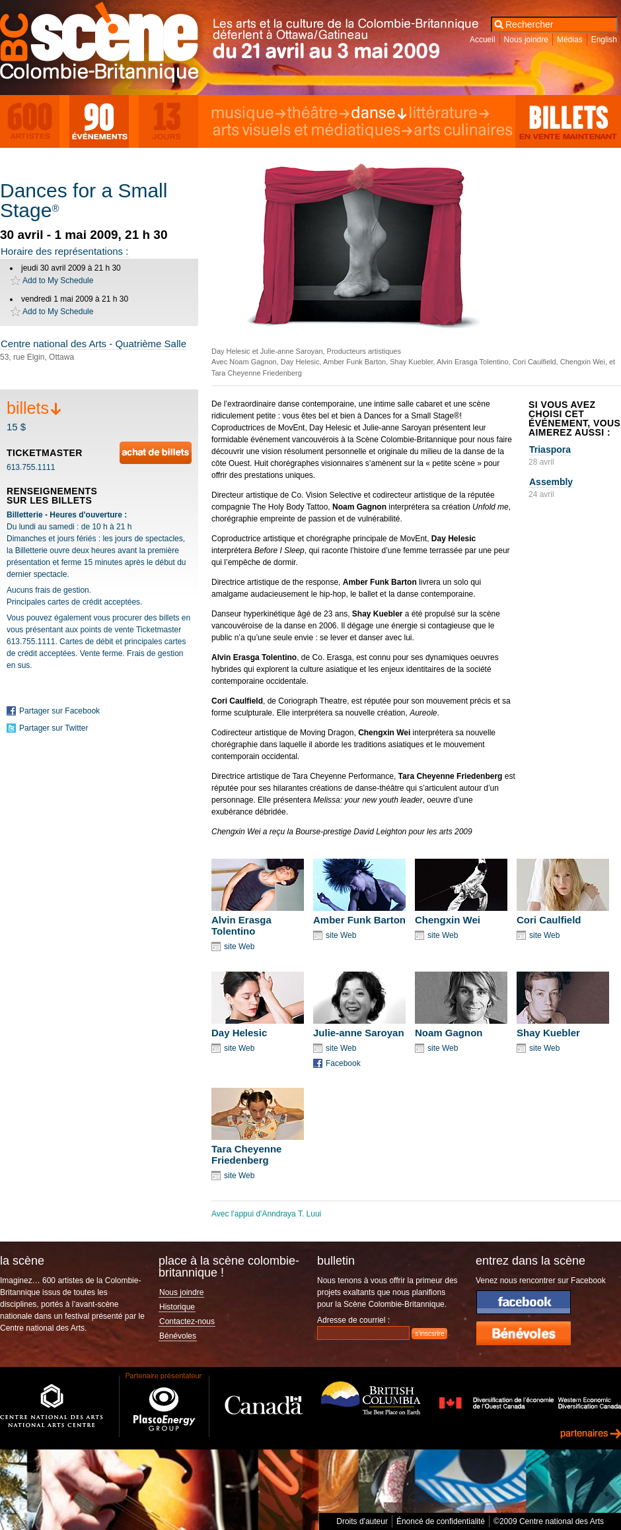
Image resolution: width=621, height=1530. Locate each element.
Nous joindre (526, 39)
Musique (248, 113)
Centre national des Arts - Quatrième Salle (93, 343)
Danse (379, 113)
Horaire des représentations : (64, 251)
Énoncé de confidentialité (440, 1521)
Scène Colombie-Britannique (108, 45)
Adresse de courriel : (353, 1320)
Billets (568, 121)
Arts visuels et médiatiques (312, 130)
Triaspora (550, 449)
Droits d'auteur (362, 1521)
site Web (239, 946)
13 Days (168, 121)
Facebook (343, 1063)
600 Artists (29, 121)
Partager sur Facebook (59, 710)
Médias (570, 39)
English (604, 39)
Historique (177, 1307)
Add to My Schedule (57, 280)
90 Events (99, 121)
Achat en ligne (156, 453)
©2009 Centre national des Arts (548, 1521)
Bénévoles (177, 1336)
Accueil (482, 39)
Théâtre (318, 113)
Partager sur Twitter (53, 728)
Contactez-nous (187, 1321)
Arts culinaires (464, 130)
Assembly (551, 482)
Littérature (449, 113)
